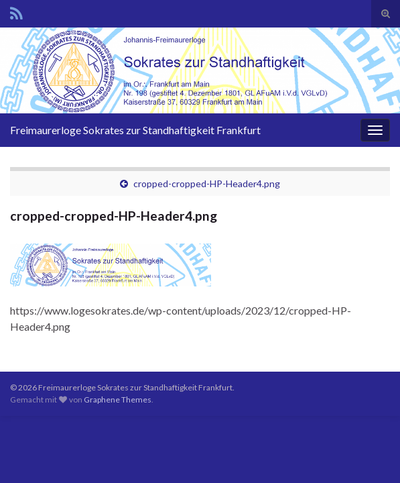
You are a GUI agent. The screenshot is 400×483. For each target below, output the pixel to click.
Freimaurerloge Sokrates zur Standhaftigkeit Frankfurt (135, 129)
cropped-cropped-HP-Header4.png (206, 183)
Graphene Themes (117, 399)
